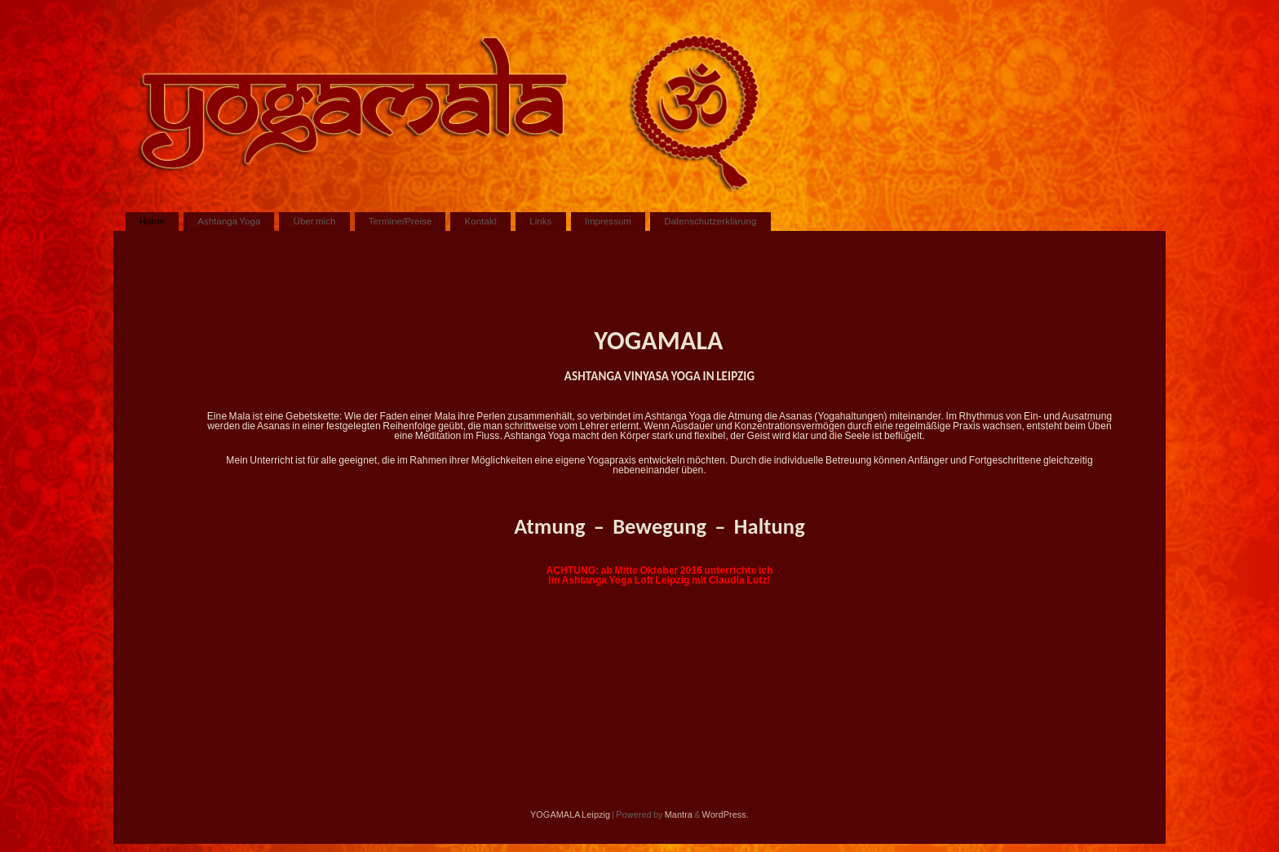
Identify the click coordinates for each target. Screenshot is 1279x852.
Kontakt (481, 221)
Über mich (315, 221)
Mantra (679, 814)
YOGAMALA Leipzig (570, 814)
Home (152, 221)
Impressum (608, 221)
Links (540, 221)
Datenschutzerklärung (710, 221)
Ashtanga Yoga (228, 221)
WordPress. (725, 814)
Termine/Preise (400, 221)
